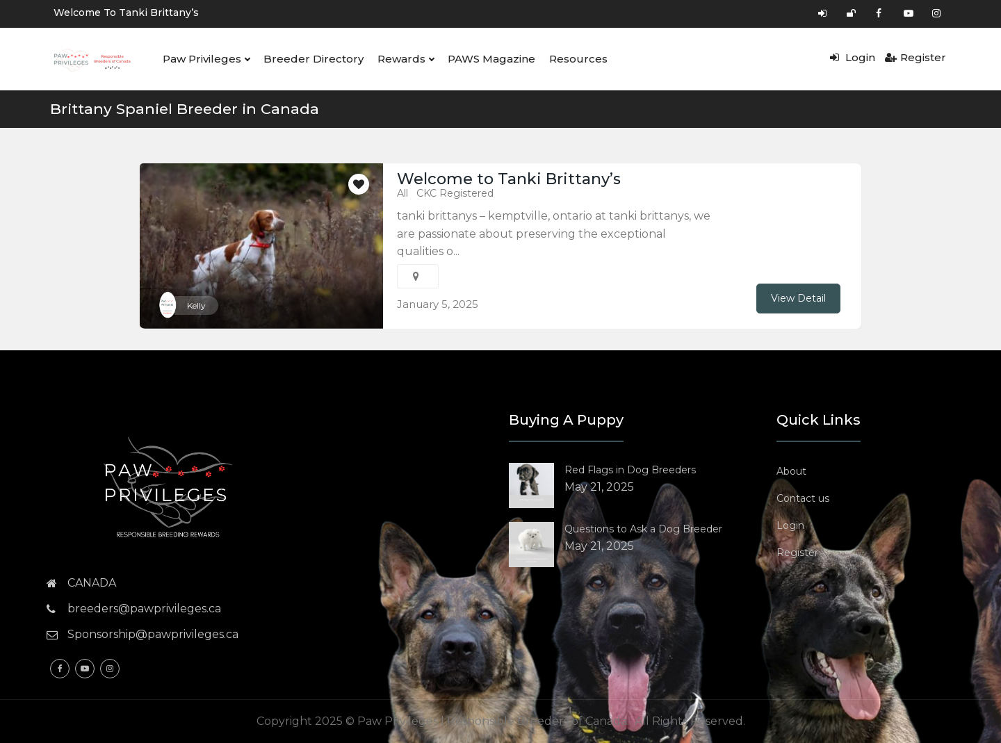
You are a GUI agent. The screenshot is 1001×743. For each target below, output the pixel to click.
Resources (578, 58)
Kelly (196, 305)
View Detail (798, 298)
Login (852, 57)
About (791, 471)
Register (915, 57)
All (402, 193)
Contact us (802, 498)
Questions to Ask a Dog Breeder (643, 529)
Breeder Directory (313, 58)
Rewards (405, 59)
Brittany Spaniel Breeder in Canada (184, 108)
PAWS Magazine (491, 58)
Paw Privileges (206, 59)
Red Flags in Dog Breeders (630, 470)
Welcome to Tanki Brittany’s (126, 12)
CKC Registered (455, 193)
